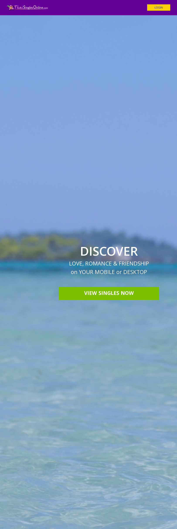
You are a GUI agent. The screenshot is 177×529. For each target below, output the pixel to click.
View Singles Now (109, 293)
